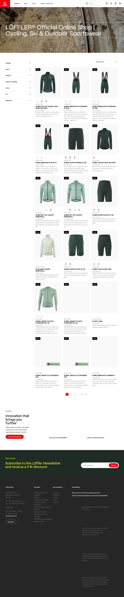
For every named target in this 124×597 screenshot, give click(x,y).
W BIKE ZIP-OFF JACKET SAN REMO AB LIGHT (47, 107)
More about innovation (15, 437)
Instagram (56, 492)
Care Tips (37, 517)
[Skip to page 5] (78, 394)
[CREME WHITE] (41, 210)
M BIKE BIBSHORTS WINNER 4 (103, 375)
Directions (11, 522)
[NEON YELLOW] (37, 101)
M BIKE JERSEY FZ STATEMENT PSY (47, 376)
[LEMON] (37, 210)
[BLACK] (94, 210)
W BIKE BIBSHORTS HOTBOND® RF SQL (104, 107)
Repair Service (38, 521)
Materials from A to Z (41, 514)
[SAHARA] (41, 316)
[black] (41, 101)
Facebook (56, 495)
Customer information (41, 500)
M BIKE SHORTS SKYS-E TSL (74, 269)
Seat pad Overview (40, 512)
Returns (36, 497)
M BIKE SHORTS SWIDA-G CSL (75, 162)
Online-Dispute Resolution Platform (42, 508)
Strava (55, 500)
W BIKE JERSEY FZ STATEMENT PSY (75, 376)
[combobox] (94, 3)
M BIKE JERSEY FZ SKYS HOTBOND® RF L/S (45, 322)
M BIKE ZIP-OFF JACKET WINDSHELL (73, 216)
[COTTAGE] (46, 210)
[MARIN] (79, 210)
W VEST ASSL (97, 321)
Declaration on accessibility (43, 519)
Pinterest (56, 502)
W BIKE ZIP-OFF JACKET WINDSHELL (45, 216)
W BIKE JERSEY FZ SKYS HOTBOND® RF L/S (73, 322)
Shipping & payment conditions (40, 493)
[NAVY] (74, 157)
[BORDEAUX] (70, 316)
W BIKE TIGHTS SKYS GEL (102, 269)
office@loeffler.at (11, 516)
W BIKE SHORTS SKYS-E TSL (103, 215)
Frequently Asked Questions (39, 503)
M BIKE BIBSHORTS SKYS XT (46, 162)
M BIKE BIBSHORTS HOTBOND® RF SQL (75, 107)
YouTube (55, 497)
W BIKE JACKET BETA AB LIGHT (104, 162)
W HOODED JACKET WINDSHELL (43, 270)
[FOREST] (46, 101)
